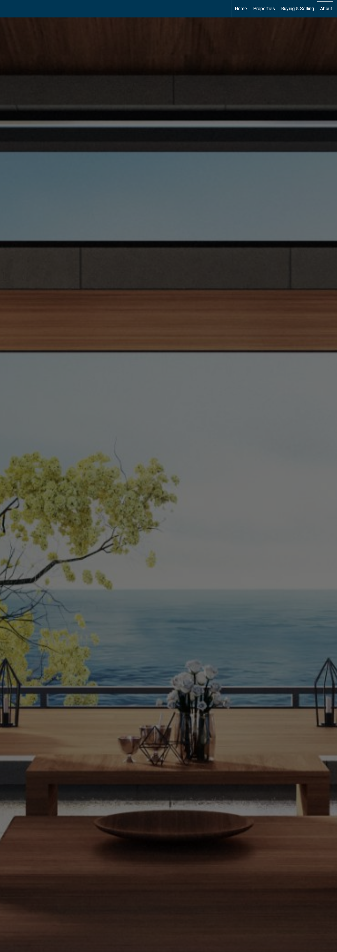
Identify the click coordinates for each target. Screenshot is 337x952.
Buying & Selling (297, 8)
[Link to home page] (7, 8)
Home (241, 8)
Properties (264, 8)
